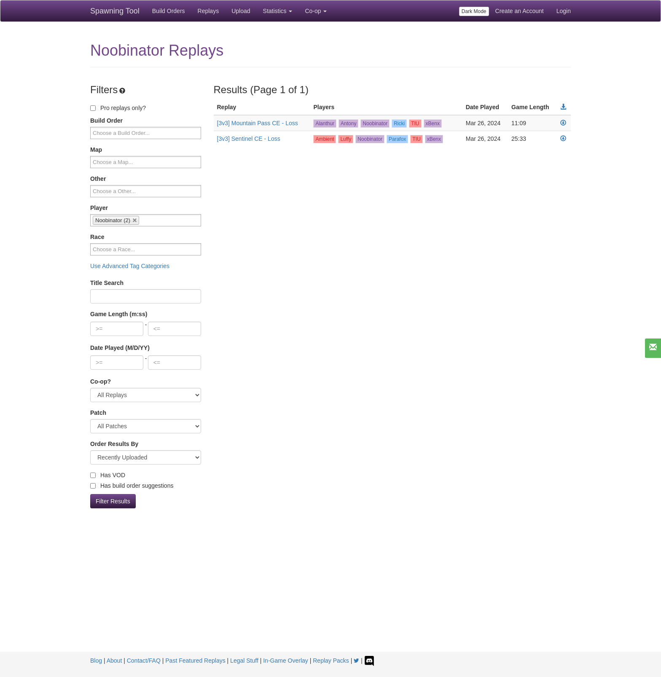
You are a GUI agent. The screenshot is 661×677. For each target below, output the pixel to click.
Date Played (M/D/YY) (120, 347)
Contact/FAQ (144, 660)
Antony (348, 123)
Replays (208, 11)
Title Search (107, 282)
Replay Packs (331, 660)
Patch (98, 412)
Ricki (399, 123)
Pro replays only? (118, 108)
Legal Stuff (244, 660)
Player (99, 207)
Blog (96, 660)
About (114, 660)
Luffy (345, 139)
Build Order (106, 120)
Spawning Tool (115, 11)
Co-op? (100, 381)
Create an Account (519, 11)
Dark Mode (474, 11)
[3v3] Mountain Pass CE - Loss (257, 123)
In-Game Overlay (285, 660)
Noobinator (375, 123)
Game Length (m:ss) (118, 314)
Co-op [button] (316, 11)
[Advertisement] (330, 588)
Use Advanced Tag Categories (129, 266)
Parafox (397, 139)
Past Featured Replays (195, 660)
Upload (240, 11)
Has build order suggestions (131, 485)
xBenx (433, 123)
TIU (415, 123)
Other (98, 178)
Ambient (324, 139)
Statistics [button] (278, 11)
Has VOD (107, 475)
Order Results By (114, 444)
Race (97, 237)
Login (563, 11)
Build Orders (168, 11)
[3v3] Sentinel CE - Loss (248, 138)
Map (96, 149)
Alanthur (324, 123)
